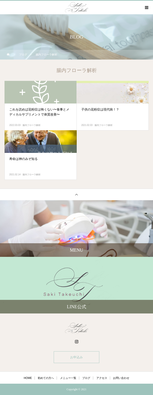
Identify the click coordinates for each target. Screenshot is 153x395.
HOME (28, 378)
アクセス (101, 378)
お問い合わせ (121, 378)
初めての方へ (46, 378)
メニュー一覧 (68, 378)
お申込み (76, 357)
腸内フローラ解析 (32, 125)
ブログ (86, 378)
